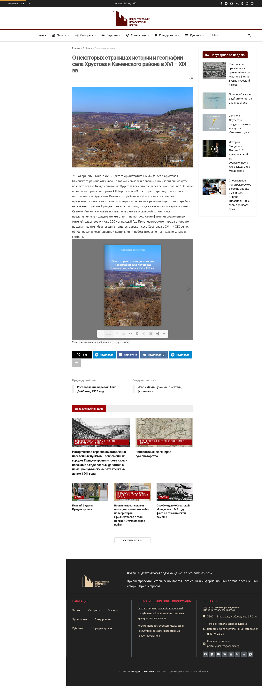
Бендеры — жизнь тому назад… (40, 191)
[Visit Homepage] (131, 18)
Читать (59, 35)
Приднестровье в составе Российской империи (162, 442)
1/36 (108, 334)
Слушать (110, 35)
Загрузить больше (33, 238)
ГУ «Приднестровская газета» (143, 671)
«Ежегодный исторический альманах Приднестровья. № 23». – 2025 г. (39, 118)
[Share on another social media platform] (76, 363)
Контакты (25, 3)
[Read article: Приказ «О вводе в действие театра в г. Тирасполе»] (214, 100)
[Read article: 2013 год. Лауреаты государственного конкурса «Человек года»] (214, 122)
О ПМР (214, 35)
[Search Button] (249, 35)
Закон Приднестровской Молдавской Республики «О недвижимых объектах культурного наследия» (161, 613)
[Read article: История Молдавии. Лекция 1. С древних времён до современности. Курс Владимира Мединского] (214, 148)
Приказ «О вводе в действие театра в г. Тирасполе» (240, 98)
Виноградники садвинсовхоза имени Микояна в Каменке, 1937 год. (41, 174)
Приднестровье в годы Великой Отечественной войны (95, 442)
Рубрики (193, 35)
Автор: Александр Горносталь (96, 342)
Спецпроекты (166, 35)
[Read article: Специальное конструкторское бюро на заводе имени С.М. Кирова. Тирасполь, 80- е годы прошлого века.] (214, 187)
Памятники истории (105, 48)
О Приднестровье (101, 628)
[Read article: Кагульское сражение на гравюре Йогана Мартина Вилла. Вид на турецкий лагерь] (214, 70)
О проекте (13, 3)
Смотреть (84, 35)
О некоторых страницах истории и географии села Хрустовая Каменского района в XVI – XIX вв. (32, 72)
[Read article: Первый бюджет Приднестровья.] (90, 492)
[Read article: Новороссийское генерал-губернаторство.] (164, 432)
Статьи (79, 497)
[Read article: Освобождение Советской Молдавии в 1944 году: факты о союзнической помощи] (175, 492)
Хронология (136, 35)
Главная (40, 35)
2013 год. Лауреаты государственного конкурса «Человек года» (240, 124)
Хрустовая (122, 342)
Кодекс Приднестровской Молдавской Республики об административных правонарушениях (161, 630)
